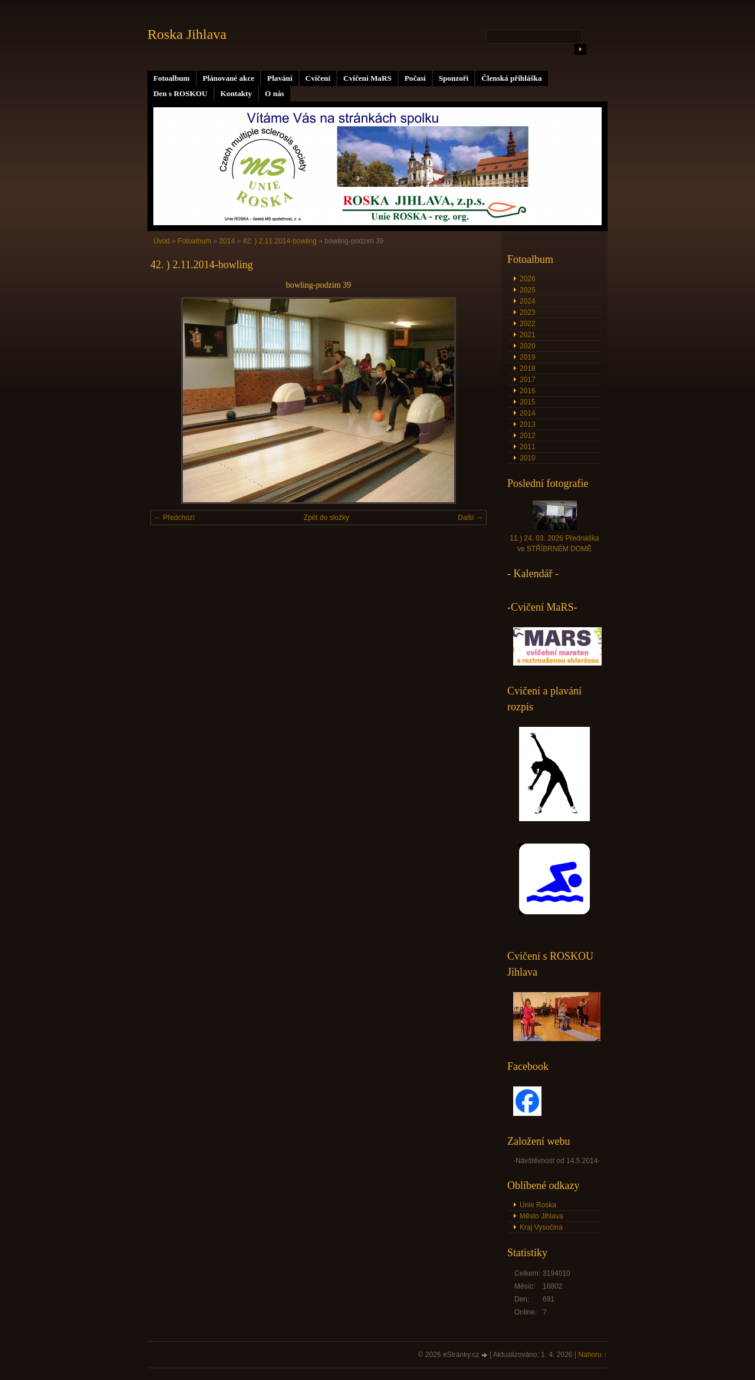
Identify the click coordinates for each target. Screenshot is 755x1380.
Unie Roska (538, 1205)
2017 (528, 380)
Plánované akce (229, 78)
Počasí (415, 78)
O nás (274, 93)
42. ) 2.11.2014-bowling (279, 241)
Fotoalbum (171, 78)
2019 (528, 357)
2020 (528, 346)
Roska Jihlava (186, 34)
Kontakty (236, 93)
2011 (528, 447)
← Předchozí (174, 517)
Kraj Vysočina (541, 1227)
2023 (528, 312)
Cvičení (318, 78)
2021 (528, 335)
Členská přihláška (511, 78)
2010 (528, 458)
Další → (470, 517)
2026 (528, 279)
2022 (528, 324)
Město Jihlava (541, 1216)
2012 (528, 436)
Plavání (280, 78)
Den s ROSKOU (180, 93)
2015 (528, 402)
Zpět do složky (326, 517)
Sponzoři (454, 78)
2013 (528, 424)
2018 (528, 368)
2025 (528, 290)
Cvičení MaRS (367, 78)
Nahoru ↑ (592, 1355)
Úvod (161, 241)
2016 (528, 391)
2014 (227, 241)
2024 (528, 301)
